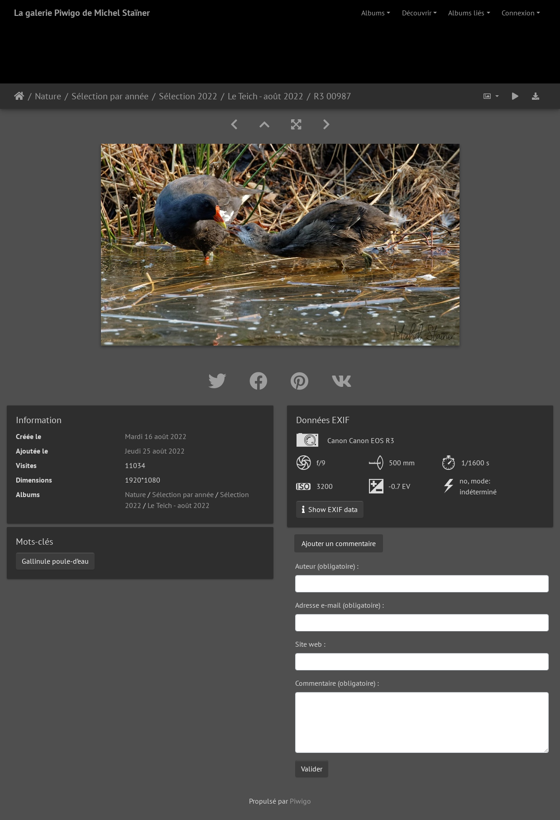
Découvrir (416, 12)
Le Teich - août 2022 (265, 96)
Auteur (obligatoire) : (327, 566)
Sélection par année (110, 96)
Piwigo (300, 800)
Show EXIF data (330, 509)
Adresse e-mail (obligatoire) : (339, 605)
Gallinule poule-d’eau (55, 561)
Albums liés (466, 12)
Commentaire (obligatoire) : (337, 683)
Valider (311, 768)
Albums (373, 12)
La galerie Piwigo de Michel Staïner (82, 13)
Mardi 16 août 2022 (156, 436)
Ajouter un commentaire (339, 543)
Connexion (518, 12)
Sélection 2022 (188, 96)
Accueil (19, 96)
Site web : (310, 644)
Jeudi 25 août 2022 (155, 450)
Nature (48, 96)
